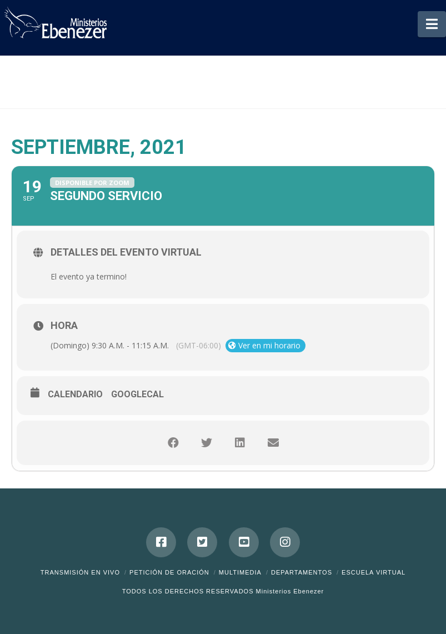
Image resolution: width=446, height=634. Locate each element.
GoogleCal (137, 394)
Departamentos (301, 572)
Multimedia (240, 572)
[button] (432, 24)
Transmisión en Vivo (80, 572)
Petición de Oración (169, 572)
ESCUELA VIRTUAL (373, 572)
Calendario (75, 394)
